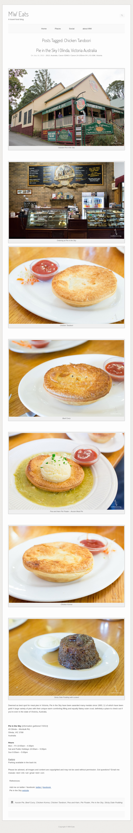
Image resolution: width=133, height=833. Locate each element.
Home (44, 29)
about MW (87, 29)
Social (71, 29)
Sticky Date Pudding (113, 802)
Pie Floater (85, 802)
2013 (48, 55)
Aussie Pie (19, 802)
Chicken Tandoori (58, 802)
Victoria (99, 55)
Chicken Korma (43, 802)
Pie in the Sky (97, 802)
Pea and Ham (73, 802)
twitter (39, 787)
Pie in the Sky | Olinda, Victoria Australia (66, 50)
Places (58, 29)
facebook (47, 787)
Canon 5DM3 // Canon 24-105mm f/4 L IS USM (76, 55)
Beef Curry (30, 802)
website (25, 790)
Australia (54, 55)
